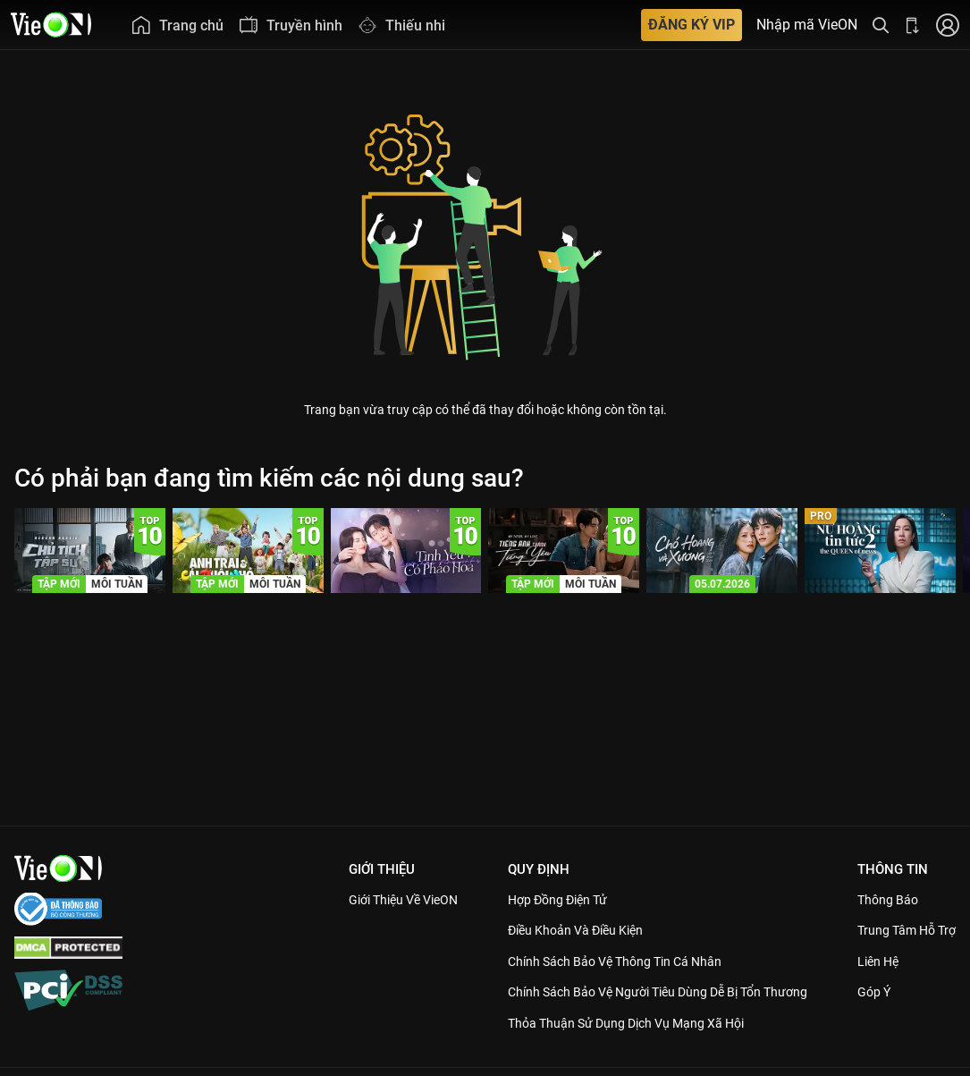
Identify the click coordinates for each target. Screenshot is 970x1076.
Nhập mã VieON (806, 25)
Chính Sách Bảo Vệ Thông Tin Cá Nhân (610, 961)
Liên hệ (876, 981)
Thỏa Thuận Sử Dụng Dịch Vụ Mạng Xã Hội (621, 1043)
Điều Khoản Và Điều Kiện (568, 930)
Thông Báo (886, 900)
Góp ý (872, 1012)
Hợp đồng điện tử (548, 900)
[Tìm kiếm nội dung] (881, 24)
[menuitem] (177, 24)
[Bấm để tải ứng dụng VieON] (913, 24)
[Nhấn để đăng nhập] (947, 24)
